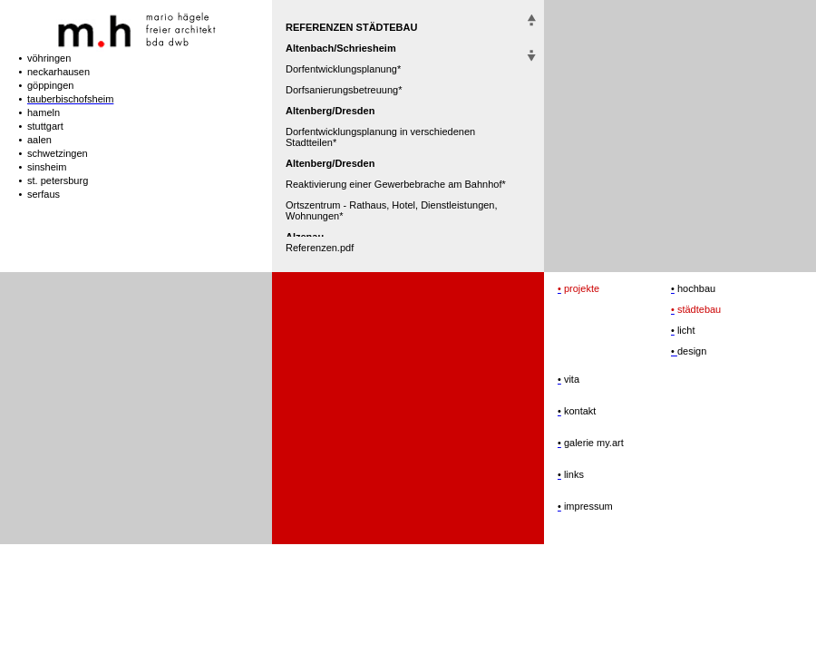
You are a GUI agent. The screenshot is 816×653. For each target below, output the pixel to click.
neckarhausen (58, 71)
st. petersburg (57, 180)
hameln (43, 112)
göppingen (50, 85)
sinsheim (46, 166)
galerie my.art (592, 442)
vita (570, 379)
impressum (587, 506)
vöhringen (49, 58)
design (691, 351)
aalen (39, 139)
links (572, 474)
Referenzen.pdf (320, 247)
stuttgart (45, 126)
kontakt (579, 410)
